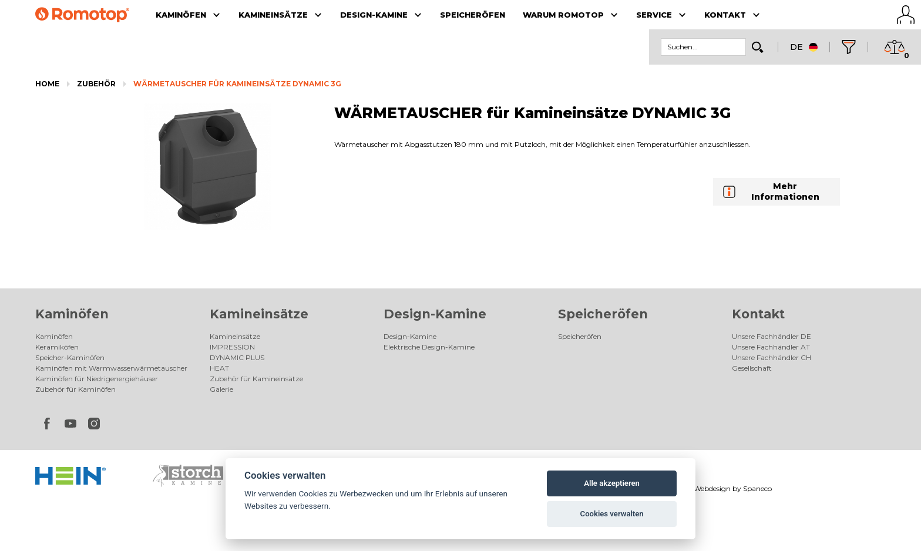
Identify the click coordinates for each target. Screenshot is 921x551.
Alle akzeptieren (612, 483)
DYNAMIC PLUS (237, 357)
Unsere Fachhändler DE (771, 336)
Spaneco (757, 488)
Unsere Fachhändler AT (771, 346)
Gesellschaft (752, 368)
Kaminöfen (72, 314)
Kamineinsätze (259, 314)
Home (47, 83)
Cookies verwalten (612, 513)
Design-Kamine (435, 314)
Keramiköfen (57, 346)
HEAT (219, 368)
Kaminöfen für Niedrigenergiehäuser (96, 378)
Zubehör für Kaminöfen (75, 389)
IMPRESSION (232, 346)
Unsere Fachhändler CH (771, 357)
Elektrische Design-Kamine (429, 346)
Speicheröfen (603, 314)
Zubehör (96, 83)
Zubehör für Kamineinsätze (256, 378)
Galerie (221, 389)
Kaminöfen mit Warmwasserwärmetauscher (111, 368)
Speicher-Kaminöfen (70, 357)
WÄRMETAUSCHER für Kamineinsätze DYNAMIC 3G (237, 83)
